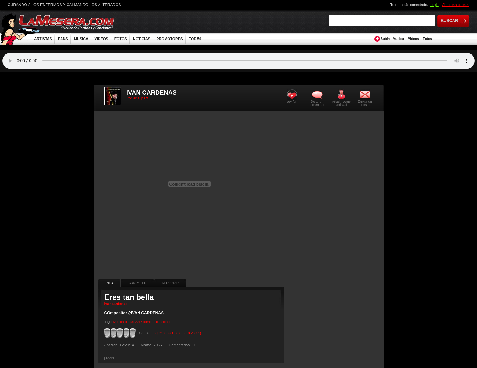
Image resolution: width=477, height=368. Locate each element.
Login (434, 5)
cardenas (127, 322)
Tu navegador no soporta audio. (238, 61)
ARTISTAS (43, 39)
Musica (398, 38)
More (110, 358)
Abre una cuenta (455, 5)
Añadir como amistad (341, 103)
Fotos (427, 38)
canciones (163, 322)
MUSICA (81, 39)
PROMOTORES (169, 39)
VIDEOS (101, 39)
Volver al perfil (138, 98)
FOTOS (120, 39)
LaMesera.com (67, 22)
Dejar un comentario (317, 103)
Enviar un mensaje (365, 103)
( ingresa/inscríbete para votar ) (176, 333)
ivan (116, 322)
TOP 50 (195, 39)
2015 (138, 322)
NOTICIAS (141, 39)
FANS (63, 39)
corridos (149, 322)
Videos (413, 38)
